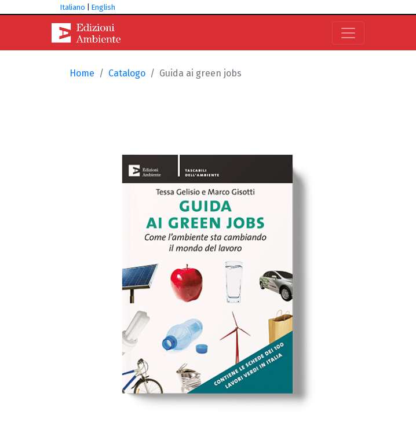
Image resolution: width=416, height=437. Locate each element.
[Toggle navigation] (348, 33)
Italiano (72, 7)
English (103, 7)
